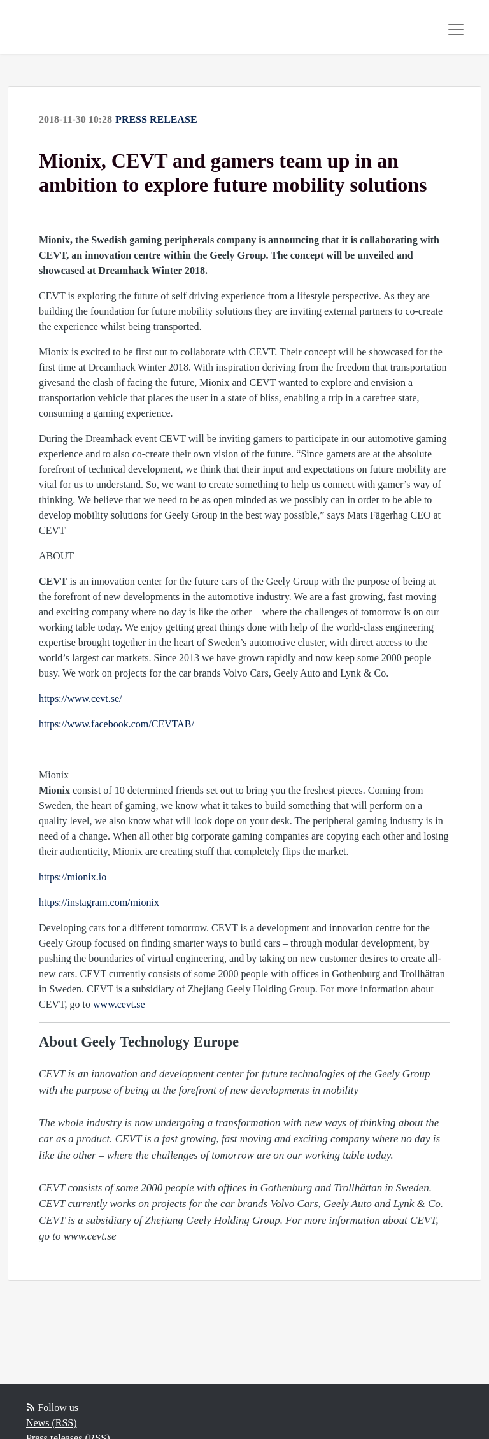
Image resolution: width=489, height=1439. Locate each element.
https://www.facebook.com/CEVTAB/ (116, 724)
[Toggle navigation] (456, 29)
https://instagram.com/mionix (99, 902)
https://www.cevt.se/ (80, 698)
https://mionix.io (72, 876)
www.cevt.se (119, 1004)
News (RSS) (51, 1422)
